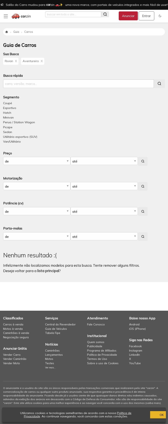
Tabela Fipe (52, 333)
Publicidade (94, 346)
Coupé (7, 103)
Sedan (7, 132)
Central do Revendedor (60, 324)
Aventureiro (33, 61)
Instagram (135, 350)
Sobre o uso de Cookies (103, 363)
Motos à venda (13, 328)
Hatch (7, 113)
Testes (49, 363)
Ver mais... (50, 367)
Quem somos (95, 342)
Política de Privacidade (102, 354)
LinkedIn (134, 354)
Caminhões (52, 350)
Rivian (11, 61)
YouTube (135, 363)
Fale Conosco (96, 324)
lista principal (48, 271)
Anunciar (128, 16)
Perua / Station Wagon (19, 122)
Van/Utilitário (12, 141)
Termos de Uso (97, 358)
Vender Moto (11, 363)
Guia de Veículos (56, 328)
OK (142, 415)
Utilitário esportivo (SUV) (20, 137)
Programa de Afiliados (101, 350)
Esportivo (9, 108)
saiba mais (153, 402)
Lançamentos (54, 354)
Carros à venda (13, 324)
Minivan (8, 117)
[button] (160, 15)
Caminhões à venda (16, 333)
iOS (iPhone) (137, 328)
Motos (49, 358)
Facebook (135, 346)
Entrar (146, 16)
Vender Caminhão (14, 358)
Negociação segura (16, 337)
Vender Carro (12, 354)
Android (134, 324)
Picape (7, 127)
